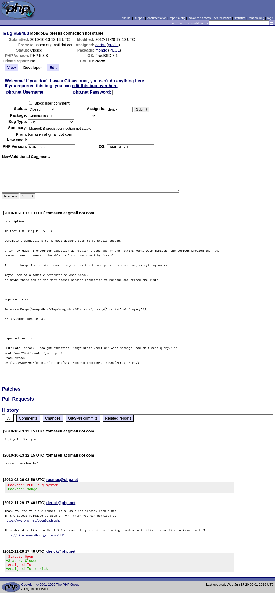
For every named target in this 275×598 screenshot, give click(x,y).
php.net (126, 18)
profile (113, 45)
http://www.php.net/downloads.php (32, 522)
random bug (256, 18)
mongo (101, 50)
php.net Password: (92, 92)
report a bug (177, 18)
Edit (53, 67)
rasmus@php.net (62, 480)
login (270, 18)
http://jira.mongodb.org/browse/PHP (34, 536)
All (9, 418)
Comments (28, 418)
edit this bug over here (95, 85)
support (139, 18)
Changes (53, 418)
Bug (8, 33)
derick (100, 45)
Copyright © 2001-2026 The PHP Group (50, 589)
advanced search (200, 18)
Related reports (118, 418)
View (11, 67)
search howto (222, 18)
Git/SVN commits (82, 418)
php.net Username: (25, 92)
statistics (239, 18)
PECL (115, 50)
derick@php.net (60, 504)
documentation (157, 18)
